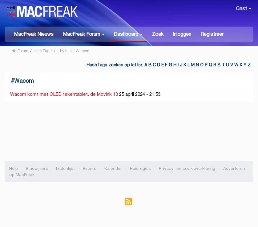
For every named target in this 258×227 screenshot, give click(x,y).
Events (89, 168)
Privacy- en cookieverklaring (187, 168)
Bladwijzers (37, 168)
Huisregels (140, 168)
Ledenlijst (65, 168)
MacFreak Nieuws (34, 34)
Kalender (113, 168)
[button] (83, 34)
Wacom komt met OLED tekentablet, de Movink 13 (64, 94)
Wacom (24, 80)
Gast (243, 8)
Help (13, 168)
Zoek (157, 34)
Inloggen (182, 34)
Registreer (212, 34)
